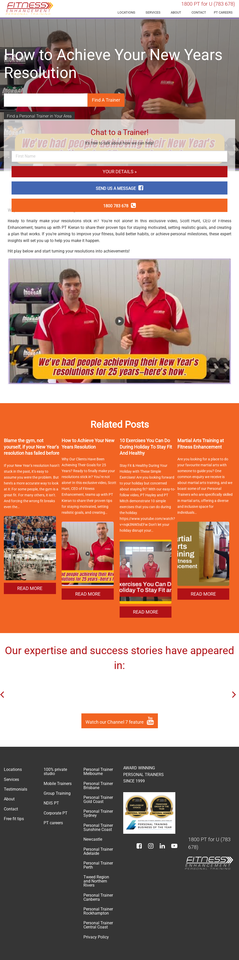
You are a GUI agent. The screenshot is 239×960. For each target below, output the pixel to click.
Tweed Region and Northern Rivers (96, 881)
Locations (126, 12)
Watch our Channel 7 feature (119, 721)
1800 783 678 (119, 205)
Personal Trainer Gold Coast (98, 799)
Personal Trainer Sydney (98, 813)
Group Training (57, 793)
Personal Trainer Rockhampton (98, 911)
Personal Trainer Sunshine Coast (98, 827)
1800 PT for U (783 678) (208, 4)
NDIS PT (51, 803)
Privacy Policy (96, 937)
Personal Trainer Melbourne (98, 771)
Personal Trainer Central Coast (98, 924)
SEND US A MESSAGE (119, 188)
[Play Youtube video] (119, 321)
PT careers (223, 12)
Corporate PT (56, 813)
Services (153, 12)
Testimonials (15, 789)
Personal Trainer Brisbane (98, 785)
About (176, 12)
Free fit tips (14, 818)
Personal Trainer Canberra (98, 897)
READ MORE (29, 588)
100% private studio (55, 771)
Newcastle (92, 839)
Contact (199, 12)
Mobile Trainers (58, 783)
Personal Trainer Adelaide (98, 851)
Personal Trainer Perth (98, 865)
